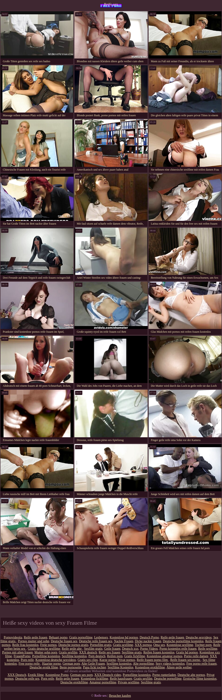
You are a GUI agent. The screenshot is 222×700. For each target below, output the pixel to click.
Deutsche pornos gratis (73, 645)
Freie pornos (48, 645)
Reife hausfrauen (121, 678)
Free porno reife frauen (201, 663)
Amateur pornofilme (102, 682)
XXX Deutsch (16, 675)
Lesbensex (101, 637)
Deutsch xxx (130, 648)
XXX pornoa (143, 645)
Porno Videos (149, 648)
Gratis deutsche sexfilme (44, 648)
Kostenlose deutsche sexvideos (55, 660)
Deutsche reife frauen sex (96, 641)
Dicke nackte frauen (148, 641)
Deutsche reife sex (27, 678)
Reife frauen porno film (153, 660)
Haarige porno (51, 663)
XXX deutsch (88, 652)
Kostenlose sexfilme (180, 645)
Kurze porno (107, 660)
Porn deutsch (97, 656)
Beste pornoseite (70, 667)
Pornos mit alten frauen (17, 652)
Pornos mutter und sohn (33, 641)
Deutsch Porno (149, 637)
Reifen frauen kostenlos (159, 652)
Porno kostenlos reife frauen (178, 648)
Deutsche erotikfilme (74, 682)
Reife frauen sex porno (185, 660)
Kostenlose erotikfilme (150, 667)
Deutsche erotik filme (44, 667)
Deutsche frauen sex (64, 641)
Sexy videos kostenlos (170, 663)
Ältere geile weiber (179, 667)
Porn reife (27, 660)
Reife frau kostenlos (25, 645)
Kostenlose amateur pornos (164, 656)
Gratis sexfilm (68, 652)
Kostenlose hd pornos (124, 637)
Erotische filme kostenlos (199, 678)
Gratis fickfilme (134, 656)
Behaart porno (58, 637)
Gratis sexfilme (123, 645)
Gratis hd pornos (187, 652)
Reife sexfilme (207, 648)
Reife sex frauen (109, 652)
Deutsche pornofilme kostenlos (183, 641)
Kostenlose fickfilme (94, 678)
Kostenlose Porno (57, 675)
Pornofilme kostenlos (46, 656)
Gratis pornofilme (81, 637)
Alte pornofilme (143, 663)
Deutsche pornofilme (168, 678)
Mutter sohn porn (45, 652)
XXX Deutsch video (108, 675)
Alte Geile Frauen (93, 663)
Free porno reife (29, 663)
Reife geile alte (72, 648)
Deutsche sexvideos (199, 637)
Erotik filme (36, 675)
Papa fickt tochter (94, 667)
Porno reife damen (196, 656)
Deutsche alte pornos (191, 675)
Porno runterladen (164, 675)
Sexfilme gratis (132, 652)
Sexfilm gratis (93, 648)
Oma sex (159, 645)
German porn (71, 663)
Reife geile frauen (35, 637)
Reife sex (111, 4)
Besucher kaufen (120, 695)
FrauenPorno (22, 656)
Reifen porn (115, 656)
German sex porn (81, 675)
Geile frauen (112, 648)
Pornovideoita (13, 637)
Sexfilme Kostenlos (120, 667)
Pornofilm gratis (100, 645)
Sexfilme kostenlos (74, 656)
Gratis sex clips (88, 660)
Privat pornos (126, 660)
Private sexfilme (128, 682)
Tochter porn (203, 645)
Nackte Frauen (123, 641)
